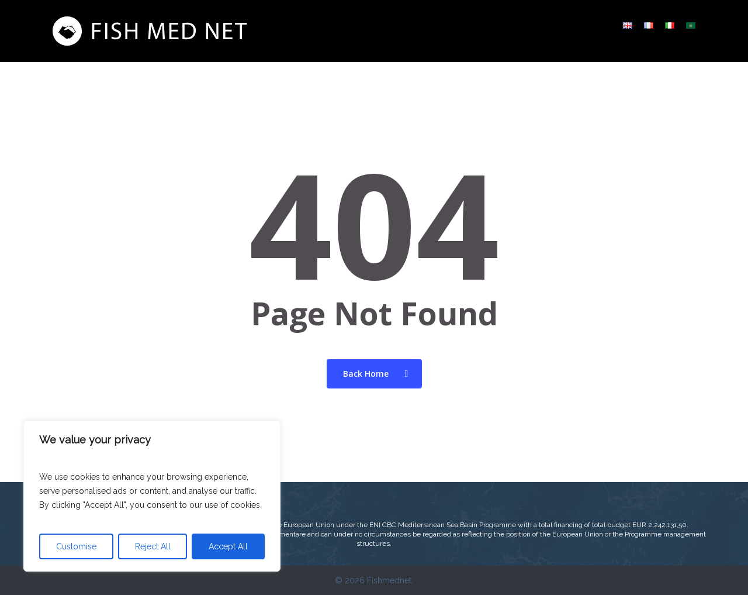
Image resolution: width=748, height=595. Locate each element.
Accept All (228, 546)
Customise (76, 546)
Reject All (153, 546)
